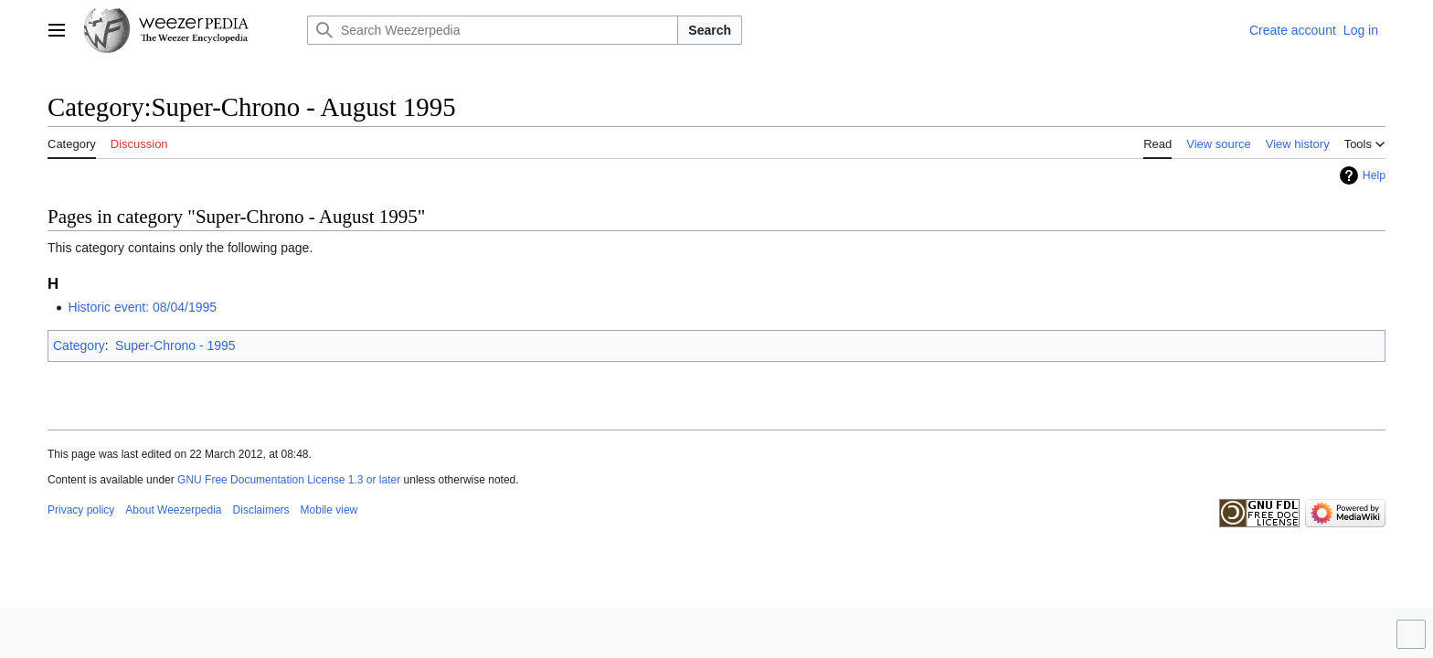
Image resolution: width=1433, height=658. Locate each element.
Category (79, 345)
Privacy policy (81, 510)
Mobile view (329, 510)
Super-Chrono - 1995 (175, 345)
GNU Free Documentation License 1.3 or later (288, 479)
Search (709, 30)
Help (1374, 175)
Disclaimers (261, 510)
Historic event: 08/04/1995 (142, 307)
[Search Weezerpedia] (492, 30)
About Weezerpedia (173, 510)
